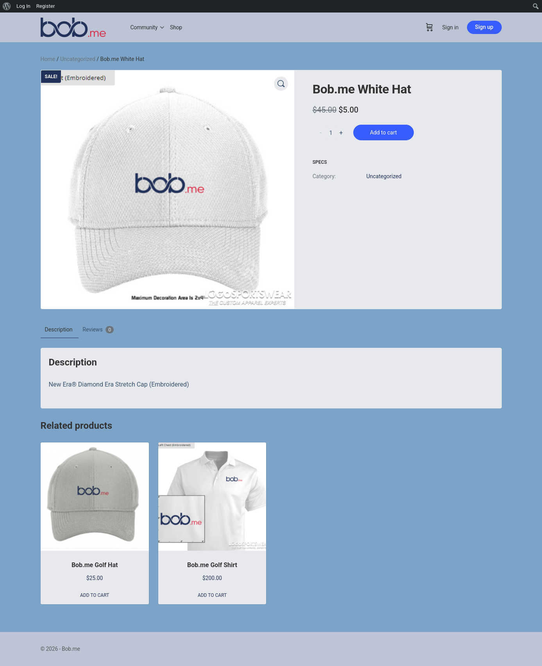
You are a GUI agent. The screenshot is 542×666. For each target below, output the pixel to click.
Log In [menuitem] (23, 6)
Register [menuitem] (45, 6)
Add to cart (383, 132)
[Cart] (429, 27)
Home (48, 59)
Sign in (450, 27)
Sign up (484, 27)
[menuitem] (7, 6)
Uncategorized (77, 59)
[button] (281, 84)
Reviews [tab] (98, 329)
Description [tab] (59, 329)
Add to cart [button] (94, 595)
